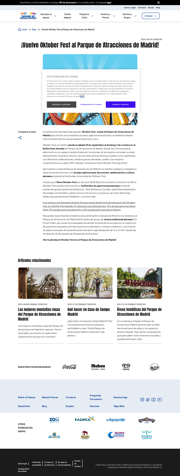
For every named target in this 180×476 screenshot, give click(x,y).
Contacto (142, 7)
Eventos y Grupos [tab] (130, 16)
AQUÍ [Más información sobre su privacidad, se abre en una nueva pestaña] (82, 96)
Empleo (70, 406)
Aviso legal (22, 463)
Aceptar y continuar (120, 104)
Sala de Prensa (50, 397)
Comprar (151, 16)
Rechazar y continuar (61, 104)
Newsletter (24, 406)
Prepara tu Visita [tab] (87, 16)
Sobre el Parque (26, 397)
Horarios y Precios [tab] (108, 16)
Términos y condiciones (49, 463)
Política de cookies (77, 463)
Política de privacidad (36, 463)
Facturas (94, 406)
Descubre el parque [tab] (49, 16)
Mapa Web (119, 406)
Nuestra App (120, 397)
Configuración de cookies (23, 470)
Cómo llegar (130, 7)
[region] (91, 91)
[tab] (150, 15)
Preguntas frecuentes (96, 397)
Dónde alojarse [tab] (67, 16)
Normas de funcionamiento (64, 463)
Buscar (151, 7)
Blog (158, 7)
